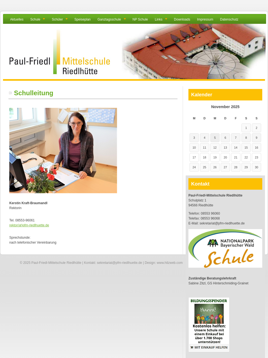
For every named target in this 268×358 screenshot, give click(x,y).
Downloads (182, 19)
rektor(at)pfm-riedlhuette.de (29, 225)
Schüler (57, 19)
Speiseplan (82, 19)
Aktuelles (17, 19)
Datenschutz (229, 19)
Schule (35, 19)
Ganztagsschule (109, 19)
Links (158, 19)
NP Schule (140, 19)
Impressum (205, 19)
